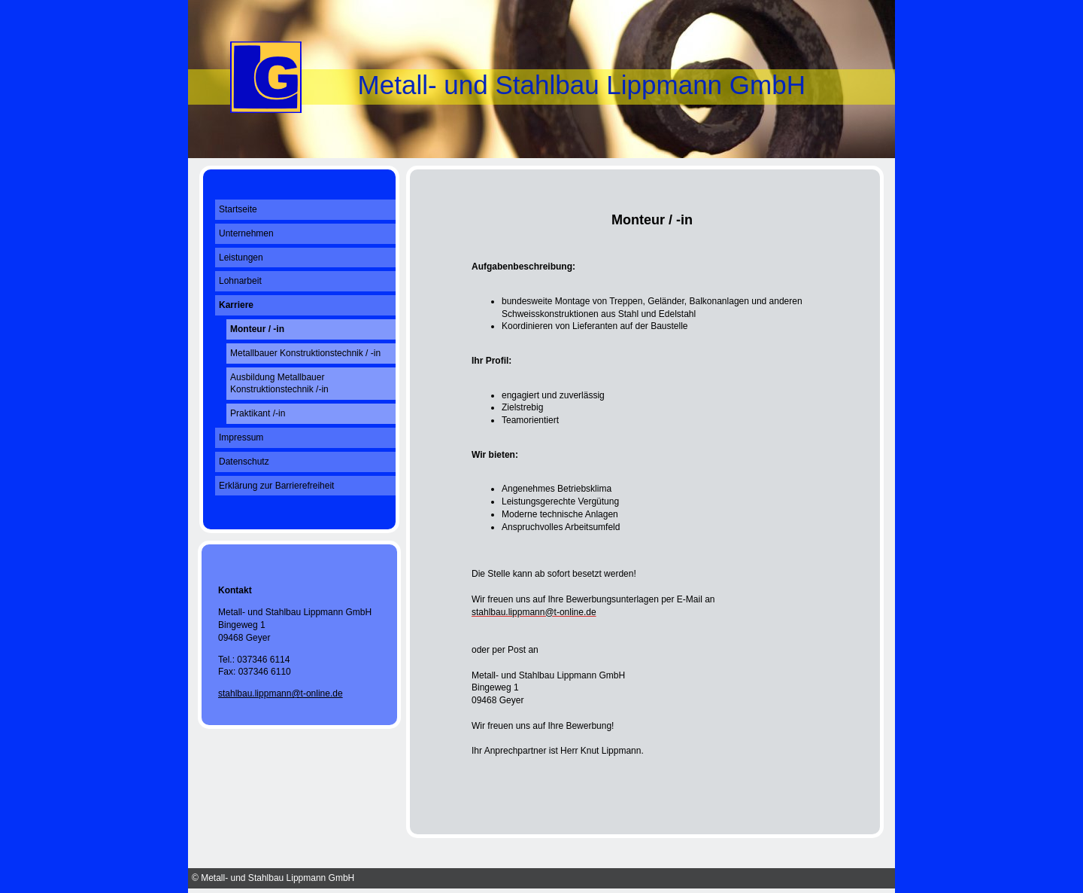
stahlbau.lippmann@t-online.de (280, 693)
